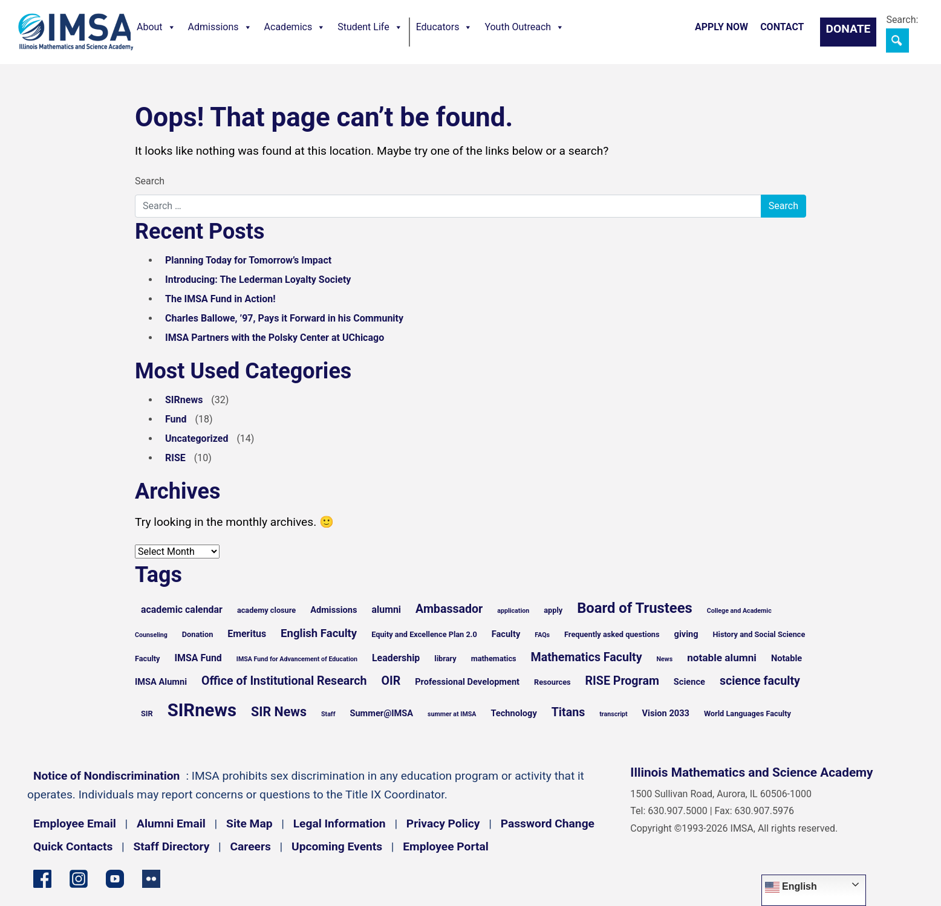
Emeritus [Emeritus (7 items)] (246, 633)
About (156, 27)
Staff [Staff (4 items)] (328, 714)
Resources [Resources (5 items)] (552, 682)
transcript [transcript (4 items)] (613, 714)
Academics (295, 27)
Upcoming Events (336, 846)
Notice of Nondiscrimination (106, 776)
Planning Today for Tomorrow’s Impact (248, 260)
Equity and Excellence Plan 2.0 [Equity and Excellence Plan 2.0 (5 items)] (424, 634)
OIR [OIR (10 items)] (390, 681)
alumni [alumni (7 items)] (387, 609)
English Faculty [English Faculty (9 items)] (319, 633)
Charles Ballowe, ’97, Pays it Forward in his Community (284, 318)
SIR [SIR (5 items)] (147, 713)
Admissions (220, 27)
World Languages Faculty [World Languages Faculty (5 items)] (747, 713)
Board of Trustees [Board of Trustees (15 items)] (634, 608)
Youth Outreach (524, 27)
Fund (176, 419)
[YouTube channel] (115, 878)
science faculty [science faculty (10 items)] (760, 681)
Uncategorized (196, 438)
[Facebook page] (42, 878)
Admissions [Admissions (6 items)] (333, 609)
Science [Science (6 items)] (689, 681)
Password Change (547, 823)
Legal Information (339, 823)
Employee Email (74, 823)
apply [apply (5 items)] (553, 610)
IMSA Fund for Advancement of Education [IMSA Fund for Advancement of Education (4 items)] (296, 659)
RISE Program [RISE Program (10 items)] (622, 681)
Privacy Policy (443, 823)
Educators (444, 27)
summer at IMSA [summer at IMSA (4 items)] (452, 714)
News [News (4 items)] (665, 659)
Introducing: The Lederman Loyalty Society (258, 279)
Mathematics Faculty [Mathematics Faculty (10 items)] (586, 657)
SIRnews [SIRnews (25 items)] (202, 710)
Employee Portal (445, 846)
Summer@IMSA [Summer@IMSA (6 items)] (381, 713)
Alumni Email (171, 823)
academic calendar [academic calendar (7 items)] (182, 609)
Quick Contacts (72, 846)
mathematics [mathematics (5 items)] (493, 658)
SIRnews (184, 400)
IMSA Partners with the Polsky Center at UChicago (274, 337)
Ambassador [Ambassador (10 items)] (449, 609)
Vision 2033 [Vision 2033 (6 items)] (665, 713)
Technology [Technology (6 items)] (513, 713)
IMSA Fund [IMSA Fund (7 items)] (197, 658)
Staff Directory (172, 846)
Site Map (249, 823)
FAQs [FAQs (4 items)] (542, 635)
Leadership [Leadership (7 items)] (396, 658)
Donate (848, 29)
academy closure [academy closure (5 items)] (266, 610)
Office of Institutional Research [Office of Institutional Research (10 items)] (283, 681)
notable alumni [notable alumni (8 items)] (722, 658)
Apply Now (721, 27)
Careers (250, 846)
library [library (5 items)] (445, 658)
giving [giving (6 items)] (686, 634)
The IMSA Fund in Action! (220, 299)
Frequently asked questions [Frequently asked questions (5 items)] (612, 634)
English (791, 887)
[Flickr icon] (151, 878)
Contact (782, 27)
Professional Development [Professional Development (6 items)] (467, 681)
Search (149, 181)
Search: (902, 19)
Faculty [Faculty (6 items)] (506, 634)
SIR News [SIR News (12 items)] (279, 711)
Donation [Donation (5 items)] (197, 634)
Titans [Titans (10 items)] (568, 712)
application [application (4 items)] (513, 611)
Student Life (369, 27)
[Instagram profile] (78, 878)
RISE (175, 458)
